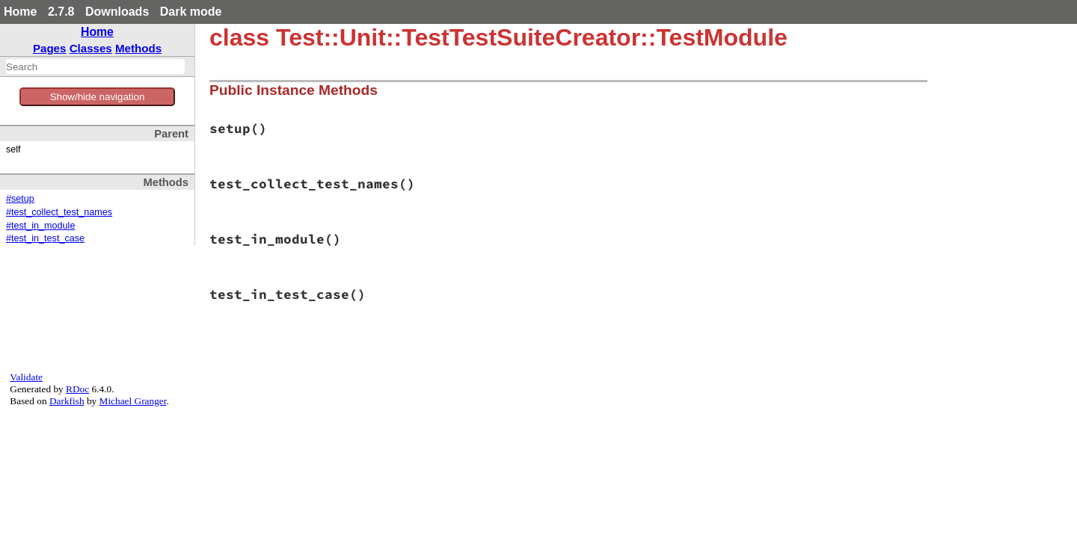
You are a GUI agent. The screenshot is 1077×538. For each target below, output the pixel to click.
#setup (20, 199)
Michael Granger (133, 400)
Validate (26, 377)
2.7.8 (61, 11)
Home (20, 11)
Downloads (117, 11)
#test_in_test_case (45, 238)
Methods (138, 48)
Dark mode (191, 11)
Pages (50, 48)
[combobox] (95, 66)
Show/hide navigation (97, 96)
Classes (91, 48)
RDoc (77, 389)
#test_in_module (40, 225)
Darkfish (67, 400)
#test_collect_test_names (59, 212)
